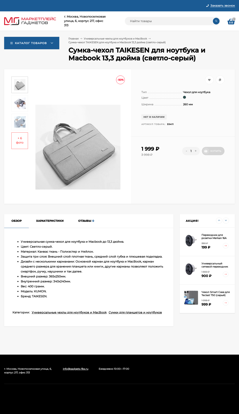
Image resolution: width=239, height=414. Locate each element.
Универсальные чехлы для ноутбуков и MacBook (115, 38)
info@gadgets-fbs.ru (75, 368)
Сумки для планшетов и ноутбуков (135, 312)
